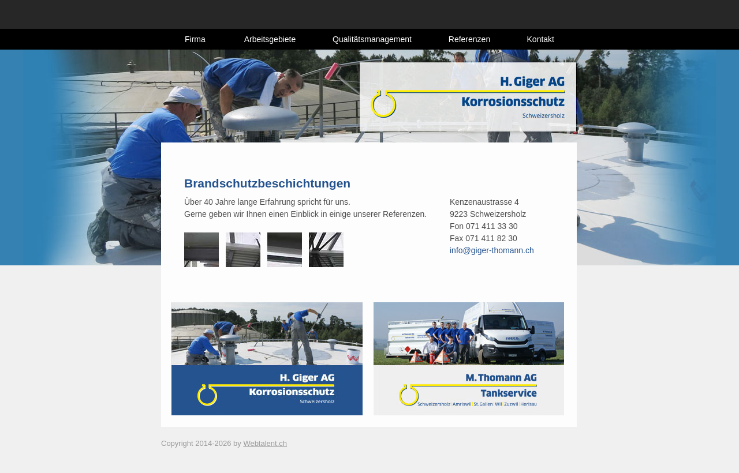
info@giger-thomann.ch (492, 250)
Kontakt (540, 39)
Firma (195, 39)
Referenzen (469, 39)
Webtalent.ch (265, 443)
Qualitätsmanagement (372, 39)
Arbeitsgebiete (270, 39)
